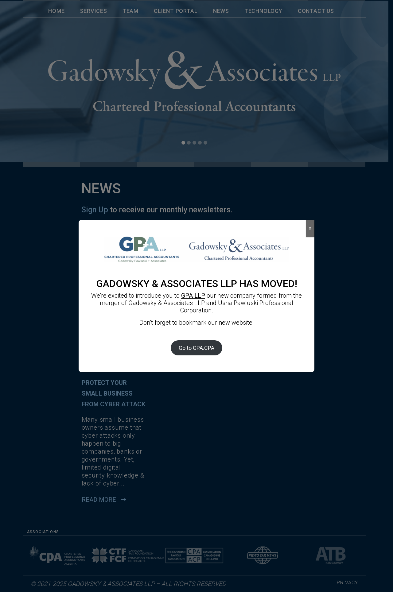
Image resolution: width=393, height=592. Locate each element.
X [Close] (310, 228)
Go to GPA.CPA (196, 348)
